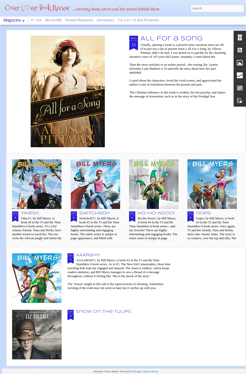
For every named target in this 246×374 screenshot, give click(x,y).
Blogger (137, 371)
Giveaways (105, 20)
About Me (53, 20)
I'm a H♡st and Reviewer (138, 20)
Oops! (203, 213)
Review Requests (79, 20)
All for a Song (171, 39)
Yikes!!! (30, 213)
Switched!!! (94, 213)
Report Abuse (150, 371)
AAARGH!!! (88, 255)
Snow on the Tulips (103, 312)
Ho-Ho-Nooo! (156, 213)
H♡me (36, 20)
